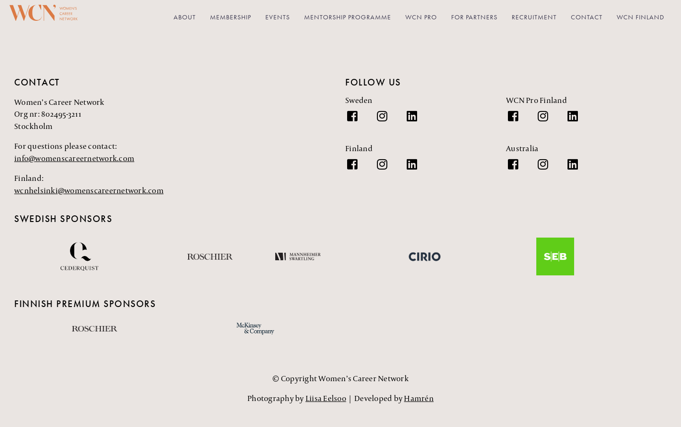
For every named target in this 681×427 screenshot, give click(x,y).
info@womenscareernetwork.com (74, 158)
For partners (474, 17)
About (185, 17)
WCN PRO (421, 17)
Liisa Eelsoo (326, 398)
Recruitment (534, 17)
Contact (586, 17)
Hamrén (419, 398)
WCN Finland (640, 17)
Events (277, 17)
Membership (230, 17)
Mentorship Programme (347, 17)
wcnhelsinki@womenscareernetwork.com (89, 190)
